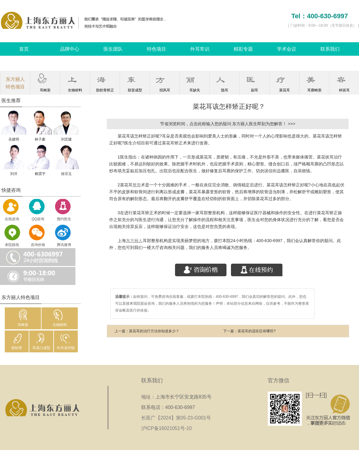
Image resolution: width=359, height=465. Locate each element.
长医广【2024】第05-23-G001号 (178, 417)
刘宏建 (66, 139)
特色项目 (156, 49)
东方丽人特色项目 (15, 83)
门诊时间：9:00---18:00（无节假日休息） (323, 25)
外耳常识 (199, 49)
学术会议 (286, 49)
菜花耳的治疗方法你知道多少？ (154, 331)
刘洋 (13, 174)
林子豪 (40, 139)
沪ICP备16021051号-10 (166, 428)
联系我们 (330, 49)
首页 (24, 49)
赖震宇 (40, 174)
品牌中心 (69, 49)
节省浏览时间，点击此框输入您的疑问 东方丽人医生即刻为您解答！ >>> (227, 123)
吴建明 (13, 139)
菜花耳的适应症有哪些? (257, 331)
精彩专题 (243, 49)
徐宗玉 (66, 174)
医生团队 (113, 49)
